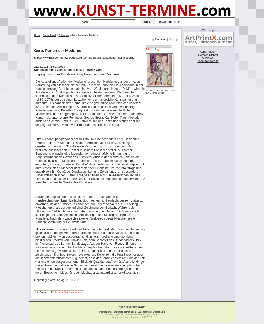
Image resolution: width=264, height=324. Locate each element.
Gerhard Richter (208, 54)
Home (37, 35)
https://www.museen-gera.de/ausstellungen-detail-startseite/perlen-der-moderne (84, 57)
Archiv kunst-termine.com (132, 306)
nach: (85, 21)
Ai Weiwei (208, 57)
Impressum (105, 312)
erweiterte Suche (170, 22)
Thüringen (63, 35)
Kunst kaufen (208, 51)
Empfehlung (158, 312)
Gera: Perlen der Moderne (57, 50)
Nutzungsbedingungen (124, 312)
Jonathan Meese (207, 61)
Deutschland (49, 35)
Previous (158, 39)
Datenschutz (144, 312)
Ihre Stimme (41, 292)
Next (173, 39)
